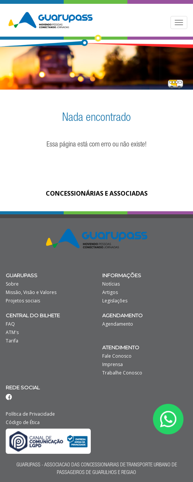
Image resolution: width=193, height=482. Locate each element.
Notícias (111, 284)
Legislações (114, 301)
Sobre (12, 284)
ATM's (12, 332)
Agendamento (117, 324)
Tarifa (12, 341)
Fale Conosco (117, 356)
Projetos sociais (23, 301)
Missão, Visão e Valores (31, 292)
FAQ (10, 324)
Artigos (110, 292)
